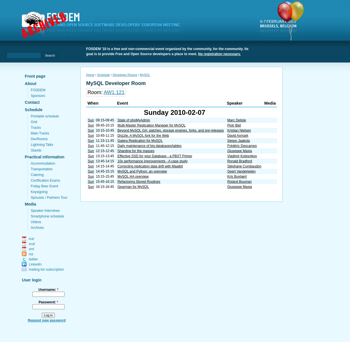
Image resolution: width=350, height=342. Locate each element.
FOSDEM (38, 90)
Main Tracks (40, 133)
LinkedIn (35, 264)
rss (31, 254)
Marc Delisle (236, 120)
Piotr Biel (234, 125)
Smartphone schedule (47, 216)
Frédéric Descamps (242, 146)
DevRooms (39, 139)
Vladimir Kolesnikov (242, 156)
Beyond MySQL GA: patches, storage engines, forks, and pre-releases (170, 130)
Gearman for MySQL (133, 187)
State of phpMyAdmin (133, 120)
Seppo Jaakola (238, 141)
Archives (37, 228)
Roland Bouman (239, 182)
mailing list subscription (46, 269)
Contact (32, 102)
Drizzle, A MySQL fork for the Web (143, 136)
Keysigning (39, 192)
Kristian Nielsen (239, 130)
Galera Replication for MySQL (140, 141)
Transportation (42, 169)
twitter (33, 259)
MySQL (145, 74)
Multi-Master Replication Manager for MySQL (151, 125)
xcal (32, 244)
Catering (37, 175)
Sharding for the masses (135, 151)
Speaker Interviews (45, 211)
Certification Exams (45, 181)
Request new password (47, 320)
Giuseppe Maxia (239, 151)
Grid (34, 122)
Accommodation (43, 163)
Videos (36, 222)
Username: (48, 290)
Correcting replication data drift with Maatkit (150, 166)
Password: (48, 302)
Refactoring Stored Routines (138, 182)
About (30, 83)
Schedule (33, 109)
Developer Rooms (125, 74)
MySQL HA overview (133, 177)
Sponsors (38, 96)
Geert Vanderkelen (241, 171)
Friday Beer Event (44, 186)
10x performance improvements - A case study (152, 161)
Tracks (36, 128)
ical (31, 239)
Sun (91, 120)
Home (90, 74)
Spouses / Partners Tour (49, 198)
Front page (35, 76)
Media (30, 204)
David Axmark (237, 136)
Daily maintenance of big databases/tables (149, 146)
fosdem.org (104, 25)
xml (31, 249)
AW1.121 (114, 92)
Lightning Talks (42, 145)
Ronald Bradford (239, 161)
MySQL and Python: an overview (142, 171)
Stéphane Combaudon (244, 166)
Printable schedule (45, 116)
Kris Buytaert (237, 177)
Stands (36, 150)
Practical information (44, 157)
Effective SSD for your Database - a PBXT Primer (154, 156)
